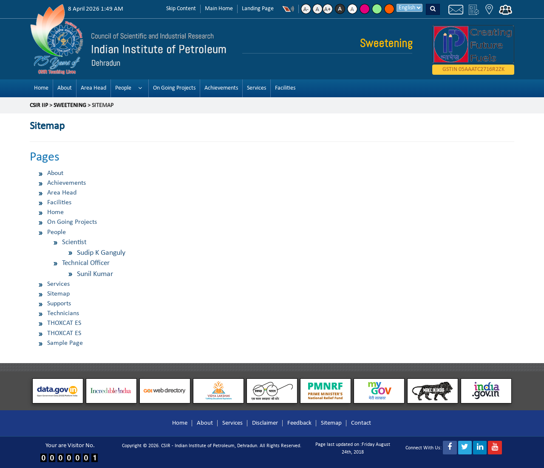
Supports (59, 303)
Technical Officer (86, 263)
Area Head (93, 88)
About (64, 88)
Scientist (74, 242)
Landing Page (258, 9)
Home (41, 88)
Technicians (63, 313)
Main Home (219, 9)
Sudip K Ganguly (101, 253)
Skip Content (181, 9)
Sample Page (65, 343)
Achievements (221, 88)
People (123, 88)
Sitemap (58, 293)
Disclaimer (265, 423)
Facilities (285, 88)
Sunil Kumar (95, 274)
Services (256, 88)
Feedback (299, 423)
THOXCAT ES (64, 323)
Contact (361, 423)
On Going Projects (174, 88)
